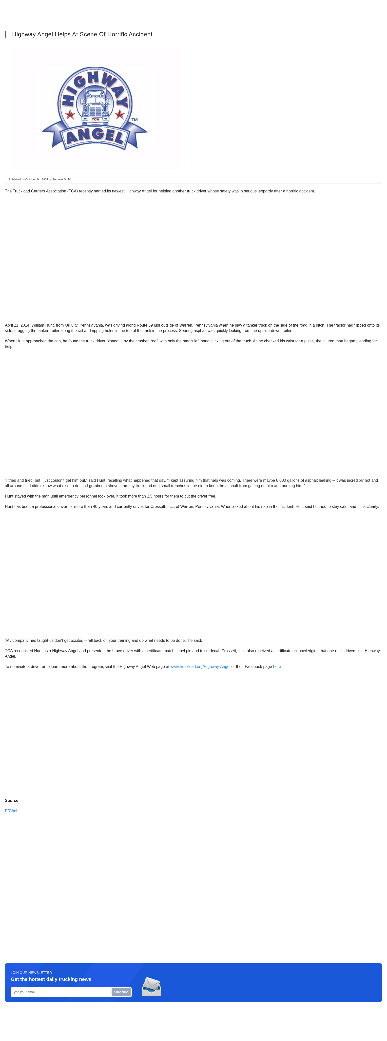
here (277, 667)
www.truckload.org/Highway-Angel (200, 667)
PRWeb (12, 811)
